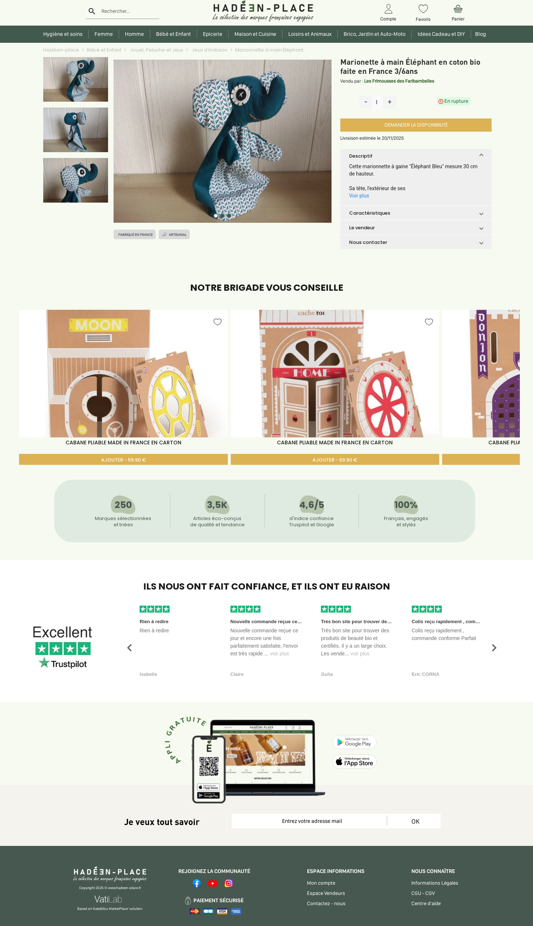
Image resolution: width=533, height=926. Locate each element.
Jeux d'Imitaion (209, 49)
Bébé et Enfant (104, 49)
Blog (479, 34)
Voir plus (359, 196)
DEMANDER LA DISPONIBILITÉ (416, 124)
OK (415, 821)
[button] (416, 156)
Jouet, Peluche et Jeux (156, 49)
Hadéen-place (61, 49)
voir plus (279, 653)
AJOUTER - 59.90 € (123, 459)
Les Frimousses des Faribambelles (399, 81)
